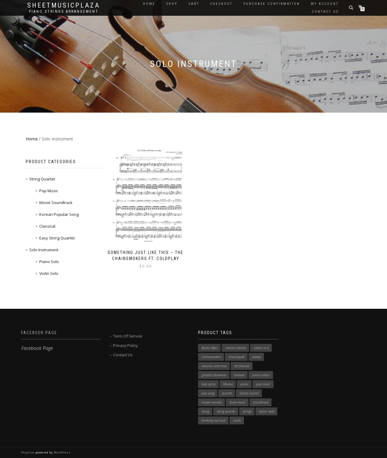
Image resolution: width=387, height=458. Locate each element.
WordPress (61, 452)
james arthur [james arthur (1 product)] (261, 375)
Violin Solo (48, 273)
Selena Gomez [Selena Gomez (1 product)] (249, 393)
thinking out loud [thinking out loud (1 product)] (214, 420)
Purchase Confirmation (271, 4)
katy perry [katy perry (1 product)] (209, 384)
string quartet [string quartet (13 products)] (226, 411)
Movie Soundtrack (56, 202)
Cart (193, 4)
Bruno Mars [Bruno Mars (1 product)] (210, 348)
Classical (47, 226)
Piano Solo (49, 261)
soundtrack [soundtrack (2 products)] (260, 402)
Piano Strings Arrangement (64, 11)
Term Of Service (127, 336)
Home (149, 4)
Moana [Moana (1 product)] (228, 384)
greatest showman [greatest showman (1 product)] (214, 375)
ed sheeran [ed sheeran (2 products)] (241, 366)
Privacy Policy (125, 345)
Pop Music (48, 190)
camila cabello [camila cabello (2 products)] (235, 348)
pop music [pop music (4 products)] (263, 384)
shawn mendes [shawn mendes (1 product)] (212, 402)
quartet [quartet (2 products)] (227, 393)
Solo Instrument (43, 249)
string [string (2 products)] (205, 411)
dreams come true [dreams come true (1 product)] (214, 366)
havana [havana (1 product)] (239, 375)
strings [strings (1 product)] (247, 411)
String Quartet (42, 179)
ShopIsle (28, 452)
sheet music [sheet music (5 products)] (237, 402)
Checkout (221, 4)
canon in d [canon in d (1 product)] (261, 348)
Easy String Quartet (57, 238)
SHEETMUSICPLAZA (63, 5)
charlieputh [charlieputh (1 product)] (237, 357)
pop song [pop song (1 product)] (208, 393)
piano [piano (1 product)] (244, 384)
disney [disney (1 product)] (256, 357)
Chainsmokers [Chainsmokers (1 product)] (211, 357)
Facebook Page (39, 332)
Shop (171, 4)
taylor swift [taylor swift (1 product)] (266, 411)
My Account (325, 4)
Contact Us (325, 12)
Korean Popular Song (59, 214)
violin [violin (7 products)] (237, 420)
